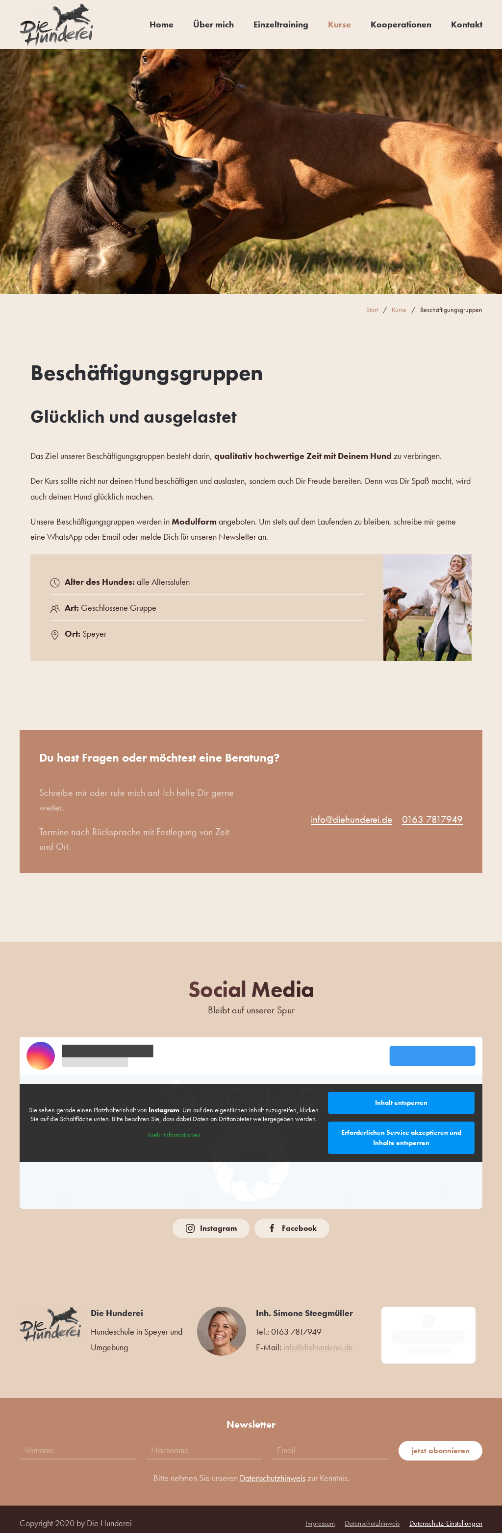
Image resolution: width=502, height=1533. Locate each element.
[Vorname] (78, 1442)
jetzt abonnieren (440, 1442)
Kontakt (466, 24)
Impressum (320, 1515)
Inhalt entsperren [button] (401, 1102)
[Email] (330, 1442)
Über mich (213, 24)
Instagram (211, 1228)
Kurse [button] (339, 24)
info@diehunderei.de (351, 819)
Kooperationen (401, 24)
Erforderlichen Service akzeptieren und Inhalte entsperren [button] (401, 1137)
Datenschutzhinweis (272, 1470)
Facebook (292, 1228)
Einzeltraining (280, 24)
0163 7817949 (432, 819)
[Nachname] (204, 1442)
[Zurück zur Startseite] (56, 24)
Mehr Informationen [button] (174, 1135)
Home (162, 24)
